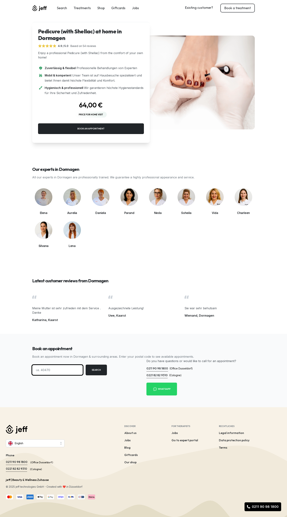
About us (130, 433)
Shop (101, 8)
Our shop (130, 462)
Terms (223, 447)
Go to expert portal (185, 440)
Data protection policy (234, 440)
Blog (127, 447)
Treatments (82, 8)
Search (62, 8)
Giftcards (118, 8)
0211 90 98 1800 (263, 507)
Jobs (135, 8)
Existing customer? (199, 8)
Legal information (231, 433)
